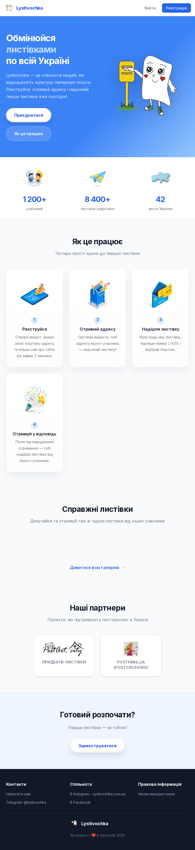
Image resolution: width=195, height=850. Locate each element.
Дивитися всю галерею (97, 567)
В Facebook (80, 802)
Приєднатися (28, 115)
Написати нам (18, 794)
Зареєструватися (97, 745)
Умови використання (156, 794)
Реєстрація (176, 8)
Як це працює (28, 133)
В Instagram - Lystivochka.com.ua (97, 794)
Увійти (150, 8)
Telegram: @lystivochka (26, 802)
